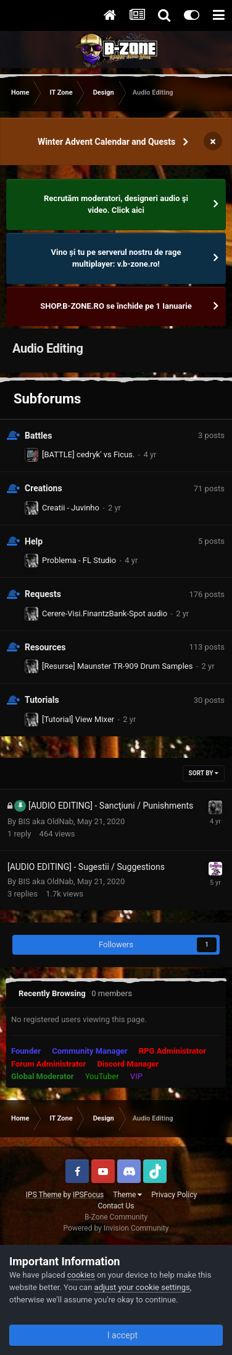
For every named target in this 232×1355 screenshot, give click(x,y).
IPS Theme (44, 1194)
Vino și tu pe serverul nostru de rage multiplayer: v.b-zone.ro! (116, 258)
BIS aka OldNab (45, 821)
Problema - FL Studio (79, 560)
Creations (43, 488)
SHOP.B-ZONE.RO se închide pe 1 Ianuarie (115, 306)
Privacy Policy (174, 1194)
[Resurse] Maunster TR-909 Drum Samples (117, 666)
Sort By (203, 773)
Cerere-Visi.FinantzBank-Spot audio (104, 613)
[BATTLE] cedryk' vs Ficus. (88, 454)
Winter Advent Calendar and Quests (106, 142)
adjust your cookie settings (142, 1287)
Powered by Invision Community (116, 1228)
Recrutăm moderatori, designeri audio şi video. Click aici (116, 204)
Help (34, 541)
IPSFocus (88, 1194)
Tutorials (42, 700)
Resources (45, 647)
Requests (43, 594)
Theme (127, 1194)
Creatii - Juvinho (70, 507)
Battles (38, 436)
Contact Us (116, 1206)
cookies (81, 1275)
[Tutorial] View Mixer (78, 719)
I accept (116, 1335)
